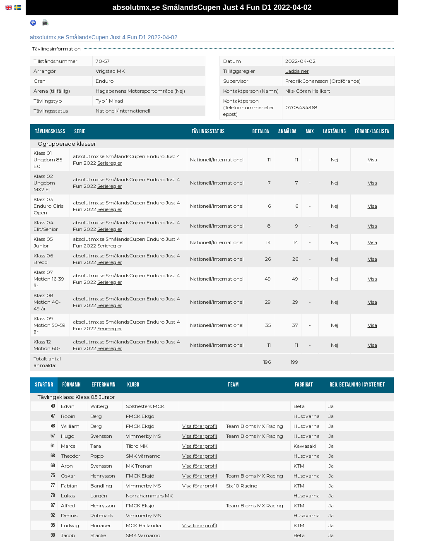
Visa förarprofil (199, 426)
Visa (372, 159)
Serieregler (109, 163)
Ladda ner (297, 71)
